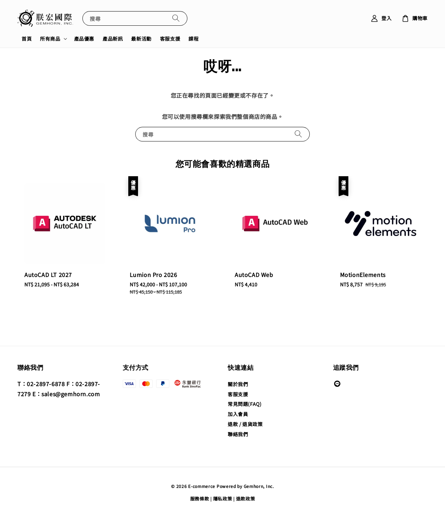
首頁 (27, 38)
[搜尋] (176, 18)
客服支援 (170, 38)
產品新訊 (113, 38)
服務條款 (199, 498)
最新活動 (141, 38)
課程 (193, 38)
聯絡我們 (238, 434)
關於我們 (238, 384)
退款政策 (245, 498)
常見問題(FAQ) (244, 403)
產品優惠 (84, 38)
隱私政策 (222, 498)
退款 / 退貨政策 (245, 424)
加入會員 (238, 413)
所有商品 (50, 38)
